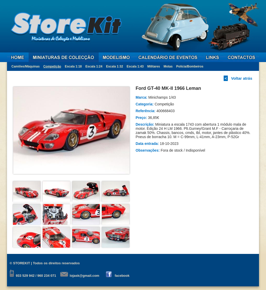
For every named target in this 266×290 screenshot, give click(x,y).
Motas (168, 66)
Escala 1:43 (135, 66)
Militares (153, 66)
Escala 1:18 (73, 66)
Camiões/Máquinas (25, 66)
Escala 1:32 (114, 66)
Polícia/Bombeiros (189, 66)
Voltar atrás (241, 78)
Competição (52, 66)
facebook (122, 276)
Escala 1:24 (93, 66)
